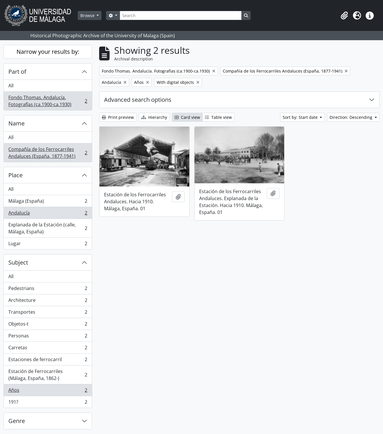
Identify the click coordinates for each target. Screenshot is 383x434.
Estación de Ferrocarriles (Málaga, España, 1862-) (47, 374)
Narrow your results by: (47, 52)
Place (15, 175)
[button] (344, 15)
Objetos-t (47, 325)
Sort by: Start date (301, 117)
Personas (47, 337)
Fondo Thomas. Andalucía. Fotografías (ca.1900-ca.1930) (47, 101)
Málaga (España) (47, 202)
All (11, 85)
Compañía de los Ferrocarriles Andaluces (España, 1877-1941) (47, 152)
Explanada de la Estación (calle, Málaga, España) (47, 228)
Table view (218, 117)
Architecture (47, 301)
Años (47, 391)
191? (47, 403)
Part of (17, 71)
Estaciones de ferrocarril (47, 360)
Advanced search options (137, 100)
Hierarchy (154, 117)
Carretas (47, 349)
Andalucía (47, 214)
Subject (18, 262)
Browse (88, 15)
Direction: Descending (351, 117)
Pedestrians (47, 289)
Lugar (47, 244)
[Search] (181, 15)
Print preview (118, 117)
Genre (16, 421)
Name (16, 123)
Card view (187, 117)
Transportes (47, 313)
